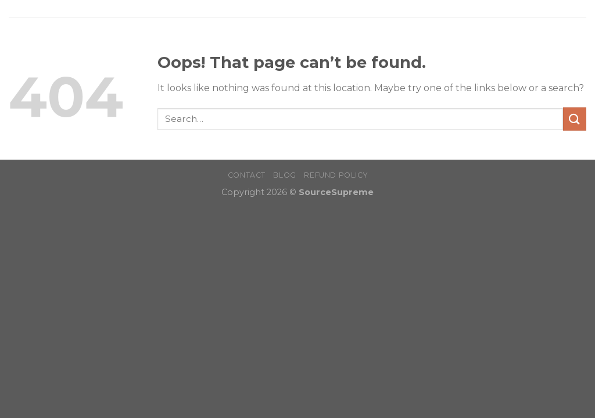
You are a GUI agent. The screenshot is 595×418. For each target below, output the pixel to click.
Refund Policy (335, 175)
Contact (247, 175)
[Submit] (574, 118)
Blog (284, 175)
